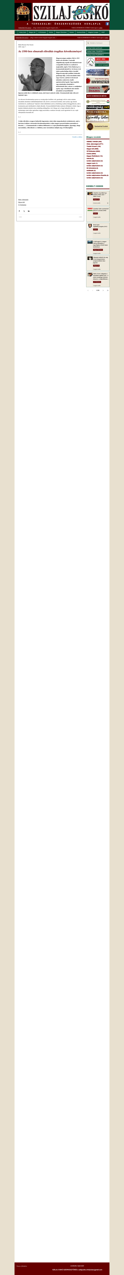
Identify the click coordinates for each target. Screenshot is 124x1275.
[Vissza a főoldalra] (22, 1266)
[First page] (88, 290)
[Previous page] (92, 290)
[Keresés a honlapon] (97, 43)
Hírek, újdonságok (23, 199)
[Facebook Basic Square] (107, 23)
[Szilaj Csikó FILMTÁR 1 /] (97, 51)
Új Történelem (22, 205)
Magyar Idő (21, 202)
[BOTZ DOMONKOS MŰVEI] (97, 96)
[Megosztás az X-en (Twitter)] (24, 211)
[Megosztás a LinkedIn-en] (29, 211)
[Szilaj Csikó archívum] (97, 48)
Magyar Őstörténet (98, 249)
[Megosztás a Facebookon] (19, 211)
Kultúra (95, 213)
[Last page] (107, 290)
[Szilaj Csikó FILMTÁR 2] (97, 54)
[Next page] (103, 290)
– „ (39, 28)
